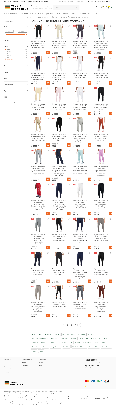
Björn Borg (90, 334)
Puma (103, 343)
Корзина (24, 362)
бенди (24, 405)
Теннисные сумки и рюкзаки (67, 14)
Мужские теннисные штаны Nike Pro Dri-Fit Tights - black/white (59, 304)
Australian (48, 334)
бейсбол (40, 403)
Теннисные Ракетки (11, 14)
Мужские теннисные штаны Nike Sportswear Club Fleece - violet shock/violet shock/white (101, 170)
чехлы (31, 403)
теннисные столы (23, 403)
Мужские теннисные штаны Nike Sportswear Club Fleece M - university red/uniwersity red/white (38, 205)
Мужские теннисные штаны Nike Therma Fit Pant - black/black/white (59, 237)
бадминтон (39, 405)
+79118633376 (80, 2)
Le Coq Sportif (61, 343)
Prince (96, 343)
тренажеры (56, 405)
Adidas (34, 334)
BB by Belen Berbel (68, 334)
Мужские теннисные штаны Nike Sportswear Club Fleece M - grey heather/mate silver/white (38, 239)
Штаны (63, 17)
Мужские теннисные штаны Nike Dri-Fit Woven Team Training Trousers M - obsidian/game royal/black (59, 170)
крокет (35, 403)
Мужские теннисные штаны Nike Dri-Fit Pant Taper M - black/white (59, 271)
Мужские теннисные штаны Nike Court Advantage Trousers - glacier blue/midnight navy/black (101, 45)
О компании (8, 2)
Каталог (41, 362)
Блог (40, 365)
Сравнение (25, 365)
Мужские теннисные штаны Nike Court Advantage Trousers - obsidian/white (38, 76)
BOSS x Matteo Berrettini (40, 338)
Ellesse (93, 338)
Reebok (45, 347)
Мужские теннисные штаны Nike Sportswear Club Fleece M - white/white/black (80, 204)
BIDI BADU (81, 334)
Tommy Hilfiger (94, 347)
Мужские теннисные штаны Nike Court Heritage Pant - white (80, 75)
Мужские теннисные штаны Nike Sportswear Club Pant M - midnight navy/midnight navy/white (80, 273)
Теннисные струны (86, 14)
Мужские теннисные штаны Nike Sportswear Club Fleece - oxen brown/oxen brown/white (101, 307)
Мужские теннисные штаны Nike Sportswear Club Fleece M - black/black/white (101, 204)
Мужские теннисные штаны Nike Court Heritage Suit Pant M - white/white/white (80, 106)
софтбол (49, 405)
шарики (12, 405)
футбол (61, 403)
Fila (100, 338)
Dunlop (80, 338)
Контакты (44, 2)
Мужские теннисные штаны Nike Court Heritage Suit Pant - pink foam (59, 106)
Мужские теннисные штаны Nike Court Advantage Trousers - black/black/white (38, 44)
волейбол (18, 405)
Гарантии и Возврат (33, 2)
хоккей (9, 403)
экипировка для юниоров (51, 403)
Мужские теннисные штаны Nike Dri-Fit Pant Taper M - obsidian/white (38, 271)
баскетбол (7, 405)
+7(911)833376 (91, 360)
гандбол (33, 405)
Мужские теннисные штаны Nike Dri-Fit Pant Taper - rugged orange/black (101, 137)
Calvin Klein (64, 338)
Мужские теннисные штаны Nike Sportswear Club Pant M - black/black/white (101, 271)
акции (5, 399)
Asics (40, 334)
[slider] (5, 34)
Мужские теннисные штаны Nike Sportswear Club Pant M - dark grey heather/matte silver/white (38, 307)
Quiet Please (36, 347)
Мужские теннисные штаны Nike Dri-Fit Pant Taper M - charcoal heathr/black (101, 237)
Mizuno (77, 343)
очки (44, 405)
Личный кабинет (27, 359)
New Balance (87, 343)
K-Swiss (43, 343)
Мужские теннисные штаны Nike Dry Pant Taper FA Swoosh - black (59, 137)
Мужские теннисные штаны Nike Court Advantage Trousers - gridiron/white (80, 44)
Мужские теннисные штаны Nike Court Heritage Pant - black (101, 75)
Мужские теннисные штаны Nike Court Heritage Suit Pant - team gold (38, 106)
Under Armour (106, 347)
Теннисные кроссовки (46, 14)
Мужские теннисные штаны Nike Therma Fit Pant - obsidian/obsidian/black (80, 238)
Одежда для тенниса (28, 14)
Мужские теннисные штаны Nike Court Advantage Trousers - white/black (59, 76)
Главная (28, 17)
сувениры (14, 403)
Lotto (70, 343)
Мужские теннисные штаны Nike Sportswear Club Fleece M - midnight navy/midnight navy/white (59, 205)
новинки (38, 399)
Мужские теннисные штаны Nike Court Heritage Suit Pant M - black (101, 106)
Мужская (54, 17)
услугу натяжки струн (48, 399)
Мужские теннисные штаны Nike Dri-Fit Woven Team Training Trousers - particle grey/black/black (38, 170)
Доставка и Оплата (19, 2)
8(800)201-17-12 (92, 366)
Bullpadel (54, 338)
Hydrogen (35, 343)
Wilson (34, 351)
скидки (26, 399)
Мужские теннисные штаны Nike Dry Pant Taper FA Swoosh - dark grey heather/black (80, 138)
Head (105, 338)
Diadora (73, 338)
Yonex (41, 351)
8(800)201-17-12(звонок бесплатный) (100, 2)
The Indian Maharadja (79, 347)
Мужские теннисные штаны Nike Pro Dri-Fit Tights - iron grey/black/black (80, 305)
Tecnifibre (66, 347)
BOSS (99, 334)
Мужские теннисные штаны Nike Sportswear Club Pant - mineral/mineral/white (80, 170)
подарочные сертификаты (15, 399)
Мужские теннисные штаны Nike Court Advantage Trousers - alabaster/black (59, 44)
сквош (28, 405)
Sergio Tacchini (55, 347)
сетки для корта (19, 401)
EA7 (87, 338)
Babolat (57, 334)
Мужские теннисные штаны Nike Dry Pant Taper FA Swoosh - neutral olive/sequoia (38, 137)
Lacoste (51, 343)
